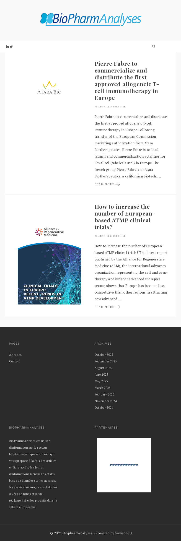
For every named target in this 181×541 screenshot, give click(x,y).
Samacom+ (124, 533)
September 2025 (106, 361)
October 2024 (104, 408)
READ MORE (107, 184)
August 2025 (103, 368)
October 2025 (104, 355)
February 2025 (105, 394)
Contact (14, 361)
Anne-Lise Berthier (112, 106)
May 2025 (101, 381)
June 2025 (101, 374)
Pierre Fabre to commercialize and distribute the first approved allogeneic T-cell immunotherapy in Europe (127, 80)
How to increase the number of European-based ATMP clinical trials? (125, 217)
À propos (15, 355)
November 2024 (106, 401)
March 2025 (103, 388)
